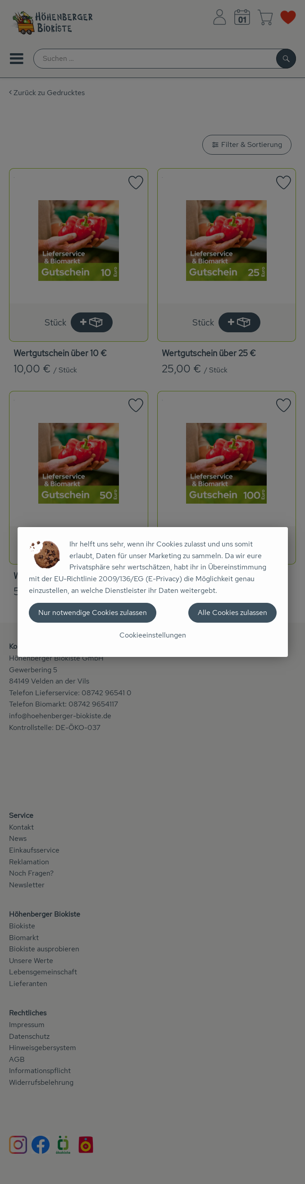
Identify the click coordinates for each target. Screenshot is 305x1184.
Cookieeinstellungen (152, 635)
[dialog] (152, 592)
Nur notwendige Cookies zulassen (92, 612)
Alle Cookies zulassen (232, 612)
